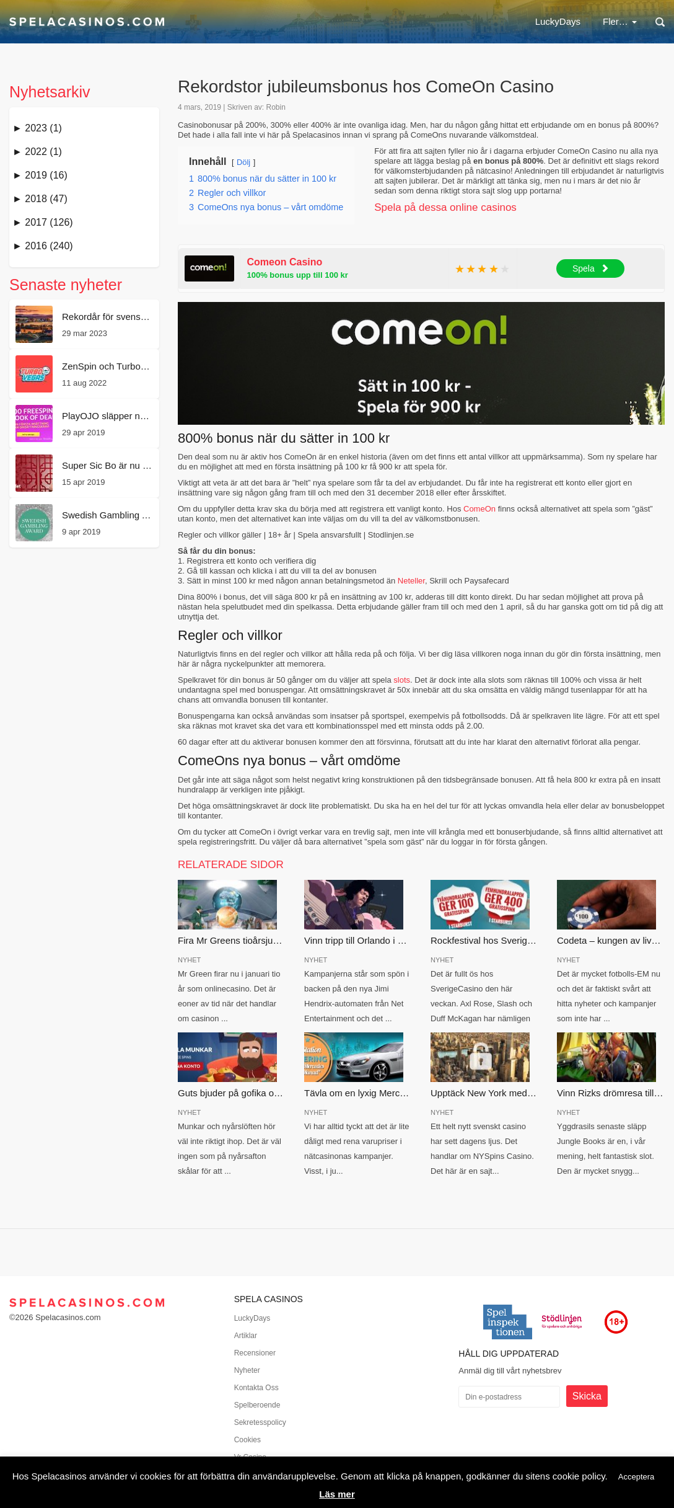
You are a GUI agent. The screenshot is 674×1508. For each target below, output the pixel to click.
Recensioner (255, 1353)
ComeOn (479, 508)
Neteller (411, 580)
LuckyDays (264, 21)
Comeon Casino (285, 262)
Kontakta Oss (256, 1387)
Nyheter (247, 1370)
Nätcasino (333, 21)
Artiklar (245, 1335)
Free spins (480, 21)
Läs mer (337, 1494)
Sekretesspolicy (260, 1422)
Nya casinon (552, 21)
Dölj (243, 162)
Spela (590, 268)
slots (401, 680)
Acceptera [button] (636, 1476)
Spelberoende (257, 1405)
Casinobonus (406, 21)
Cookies (247, 1439)
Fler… (620, 21)
